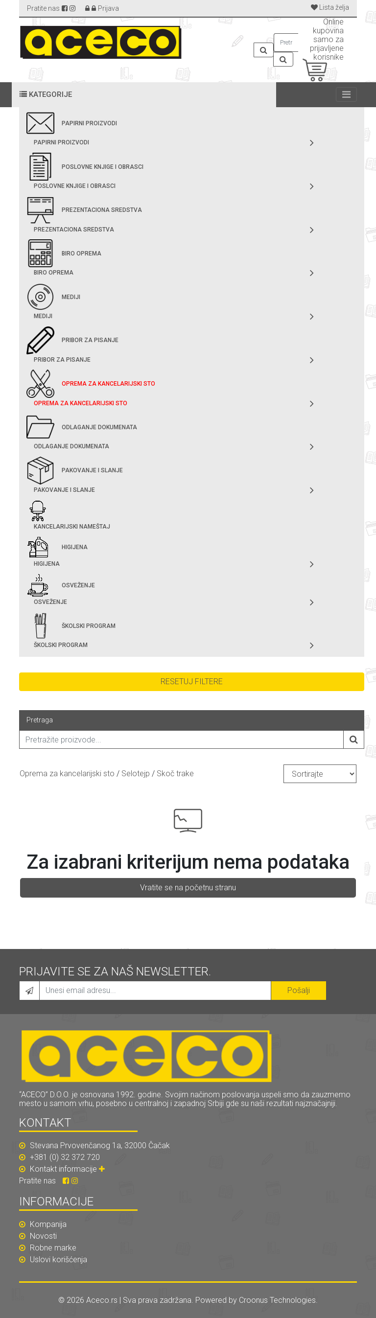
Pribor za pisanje (90, 340)
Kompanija (43, 1224)
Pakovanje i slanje (92, 470)
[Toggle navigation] (346, 94)
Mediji (71, 297)
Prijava (108, 8)
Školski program (89, 626)
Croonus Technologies (277, 1300)
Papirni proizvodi (89, 123)
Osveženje (78, 585)
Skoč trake (175, 773)
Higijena (75, 547)
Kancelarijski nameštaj (72, 526)
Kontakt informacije (68, 1169)
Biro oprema (81, 253)
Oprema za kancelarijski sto (108, 383)
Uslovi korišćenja (53, 1259)
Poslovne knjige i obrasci (102, 166)
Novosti (38, 1236)
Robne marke (47, 1247)
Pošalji (298, 990)
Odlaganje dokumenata (99, 427)
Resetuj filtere (192, 681)
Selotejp (135, 773)
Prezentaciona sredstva (102, 210)
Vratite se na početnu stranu (188, 887)
